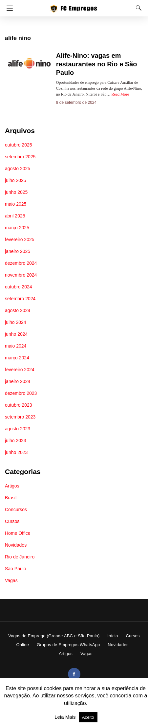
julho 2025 (15, 180)
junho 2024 (16, 334)
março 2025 (17, 227)
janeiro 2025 (17, 251)
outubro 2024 (18, 286)
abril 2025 (15, 215)
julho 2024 (15, 322)
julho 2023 (15, 440)
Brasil (10, 497)
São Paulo (15, 568)
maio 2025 (15, 204)
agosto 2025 (17, 168)
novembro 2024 (21, 275)
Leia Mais (65, 717)
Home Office (18, 533)
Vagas (11, 580)
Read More (120, 94)
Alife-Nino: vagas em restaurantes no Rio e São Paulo (96, 64)
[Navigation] (8, 8)
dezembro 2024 (21, 263)
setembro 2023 (20, 416)
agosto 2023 (17, 428)
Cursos (12, 521)
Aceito (88, 717)
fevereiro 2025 (19, 239)
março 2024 (17, 357)
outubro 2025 (18, 144)
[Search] (137, 8)
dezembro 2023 (21, 393)
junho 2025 (16, 192)
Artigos (12, 485)
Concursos (16, 509)
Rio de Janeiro (19, 556)
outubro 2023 (18, 405)
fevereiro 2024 (19, 369)
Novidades (16, 545)
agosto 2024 (17, 310)
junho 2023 (16, 452)
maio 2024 (15, 346)
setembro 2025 (20, 156)
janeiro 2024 (17, 381)
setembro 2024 (20, 298)
